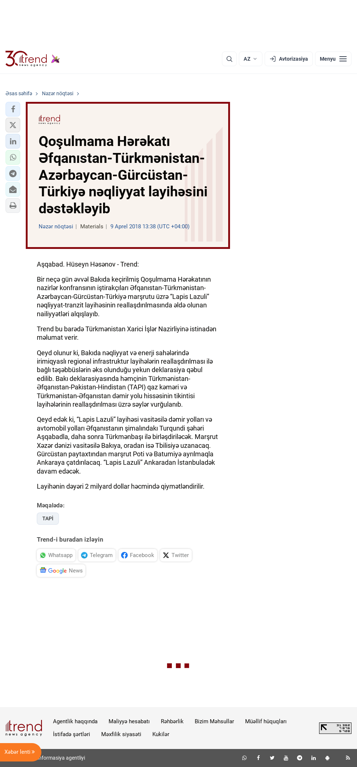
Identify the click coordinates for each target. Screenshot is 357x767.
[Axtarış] (229, 58)
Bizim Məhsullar (214, 721)
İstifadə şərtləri (71, 734)
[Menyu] (333, 58)
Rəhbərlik (172, 721)
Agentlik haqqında (75, 721)
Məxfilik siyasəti (121, 734)
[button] (13, 109)
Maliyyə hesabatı (129, 721)
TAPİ (47, 518)
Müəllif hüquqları (266, 721)
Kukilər (160, 734)
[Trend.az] (33, 59)
